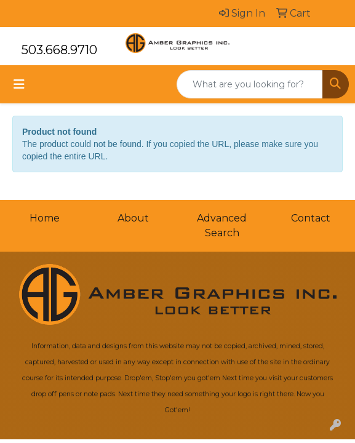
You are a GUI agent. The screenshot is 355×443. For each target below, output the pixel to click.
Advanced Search (222, 225)
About (133, 218)
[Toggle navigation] (19, 84)
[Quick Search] (250, 84)
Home (45, 218)
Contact (310, 218)
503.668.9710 (59, 49)
